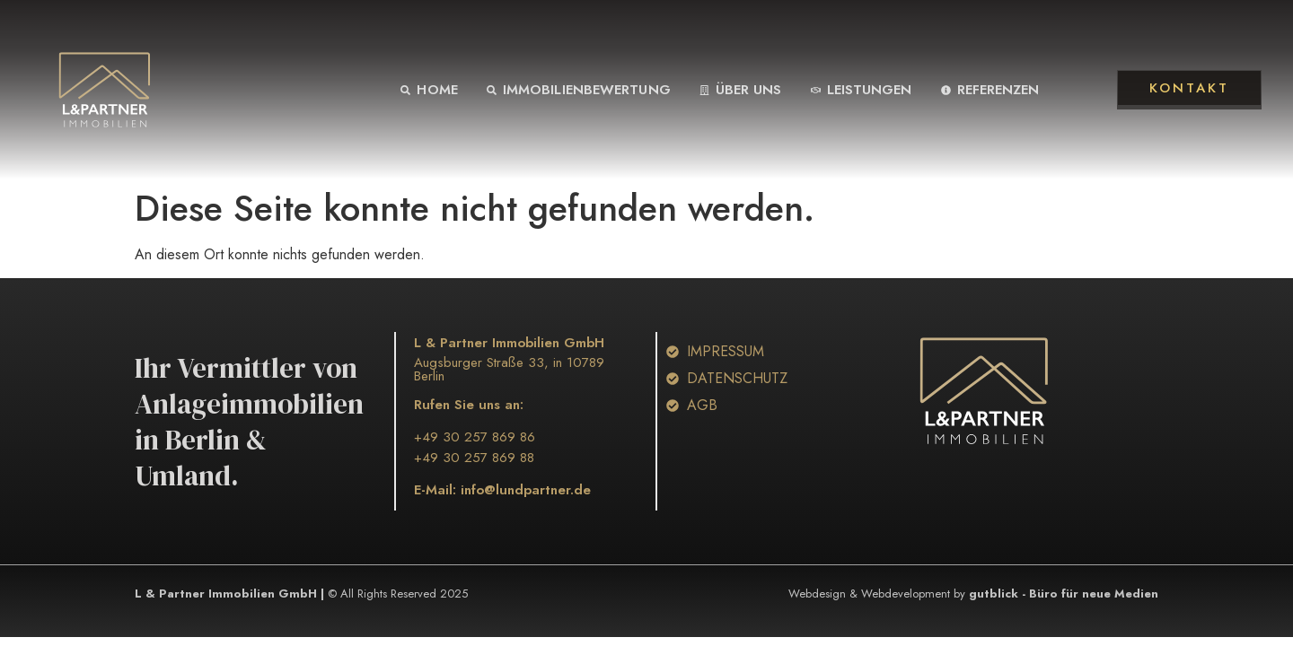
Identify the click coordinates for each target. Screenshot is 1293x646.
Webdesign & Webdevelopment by (973, 593)
